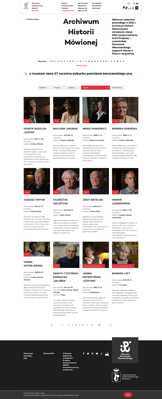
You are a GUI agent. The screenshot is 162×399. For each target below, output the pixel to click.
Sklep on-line (82, 11)
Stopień (85, 87)
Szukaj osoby (81, 65)
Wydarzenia (96, 8)
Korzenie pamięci (67, 6)
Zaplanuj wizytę (37, 6)
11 (87, 325)
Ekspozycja (36, 3)
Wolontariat (82, 6)
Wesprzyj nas (82, 8)
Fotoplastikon (96, 6)
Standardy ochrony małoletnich (71, 368)
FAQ (25, 358)
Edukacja (65, 8)
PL (134, 3)
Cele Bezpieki (96, 3)
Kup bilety (35, 11)
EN (137, 3)
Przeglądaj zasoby (68, 11)
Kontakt (35, 8)
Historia (64, 3)
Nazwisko (42, 87)
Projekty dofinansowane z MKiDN (70, 362)
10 (83, 325)
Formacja (57, 87)
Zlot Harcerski (83, 3)
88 (99, 325)
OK (128, 395)
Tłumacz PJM (48, 353)
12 (92, 325)
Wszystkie (42, 61)
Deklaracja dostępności (68, 357)
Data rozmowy (117, 87)
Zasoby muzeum (32, 19)
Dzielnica (71, 87)
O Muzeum (67, 353)
